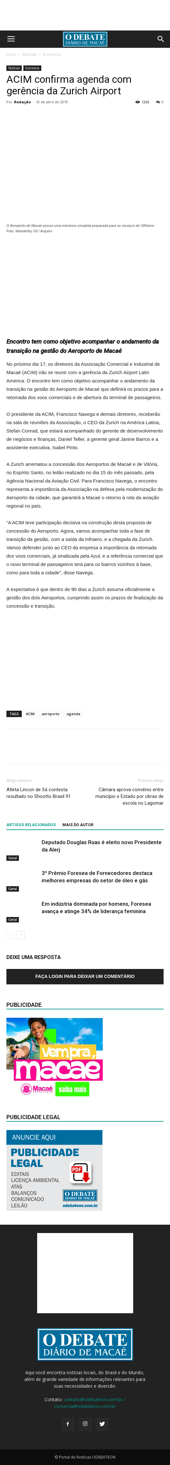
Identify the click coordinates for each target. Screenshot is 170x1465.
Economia (52, 54)
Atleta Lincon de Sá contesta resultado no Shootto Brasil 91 (38, 793)
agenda (73, 713)
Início (11, 54)
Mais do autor (77, 825)
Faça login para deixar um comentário (85, 976)
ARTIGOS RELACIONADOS (31, 825)
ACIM (30, 713)
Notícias (29, 54)
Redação (22, 101)
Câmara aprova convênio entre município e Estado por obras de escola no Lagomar (129, 796)
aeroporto (51, 713)
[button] (161, 39)
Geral (12, 857)
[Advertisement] (85, 282)
